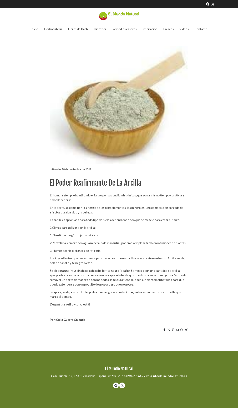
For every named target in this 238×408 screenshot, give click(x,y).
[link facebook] (207, 4)
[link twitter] (213, 4)
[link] (119, 15)
